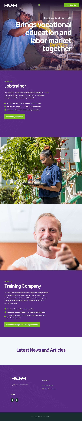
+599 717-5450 (49, 385)
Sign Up (71, 5)
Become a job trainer (14, 116)
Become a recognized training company (22, 324)
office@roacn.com (50, 389)
